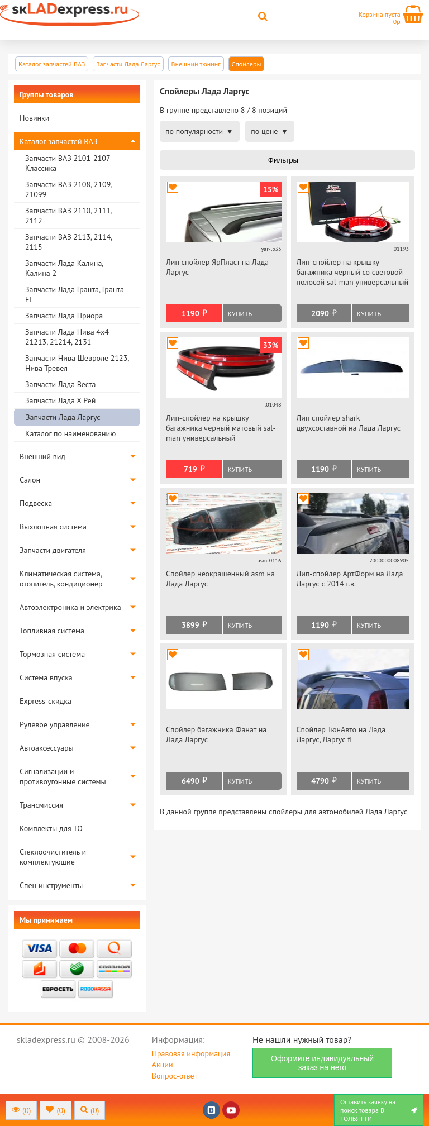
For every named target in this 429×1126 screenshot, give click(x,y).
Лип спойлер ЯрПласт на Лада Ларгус (217, 267)
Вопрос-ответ (174, 1076)
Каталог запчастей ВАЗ (58, 141)
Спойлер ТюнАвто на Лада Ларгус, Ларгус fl (341, 734)
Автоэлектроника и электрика (70, 607)
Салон (30, 480)
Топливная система (52, 631)
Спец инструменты (51, 885)
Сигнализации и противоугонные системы (63, 776)
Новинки (34, 118)
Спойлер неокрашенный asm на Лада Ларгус (220, 579)
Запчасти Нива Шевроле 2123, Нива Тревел (76, 363)
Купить (240, 313)
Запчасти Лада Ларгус (63, 417)
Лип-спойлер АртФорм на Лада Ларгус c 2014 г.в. (350, 579)
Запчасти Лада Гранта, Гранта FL (74, 294)
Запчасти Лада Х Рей (60, 400)
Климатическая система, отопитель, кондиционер (61, 579)
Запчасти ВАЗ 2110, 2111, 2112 (68, 216)
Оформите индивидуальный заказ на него (322, 1063)
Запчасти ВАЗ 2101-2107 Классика (67, 163)
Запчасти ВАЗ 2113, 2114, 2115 (68, 242)
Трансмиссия (41, 805)
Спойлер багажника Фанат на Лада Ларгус (216, 734)
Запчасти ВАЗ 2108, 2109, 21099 (68, 189)
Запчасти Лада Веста (60, 384)
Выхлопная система (53, 527)
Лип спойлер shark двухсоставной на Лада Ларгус (349, 423)
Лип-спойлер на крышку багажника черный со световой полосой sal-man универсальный (353, 272)
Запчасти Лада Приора (64, 316)
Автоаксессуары (47, 748)
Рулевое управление (55, 724)
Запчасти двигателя (53, 550)
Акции (162, 1065)
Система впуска (46, 677)
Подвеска (36, 503)
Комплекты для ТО (51, 828)
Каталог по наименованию (70, 433)
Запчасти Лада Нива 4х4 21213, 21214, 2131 (67, 337)
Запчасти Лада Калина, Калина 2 (64, 268)
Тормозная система (52, 654)
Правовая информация (191, 1053)
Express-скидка (46, 701)
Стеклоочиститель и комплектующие (53, 857)
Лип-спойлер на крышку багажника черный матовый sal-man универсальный (221, 428)
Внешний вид (42, 456)
